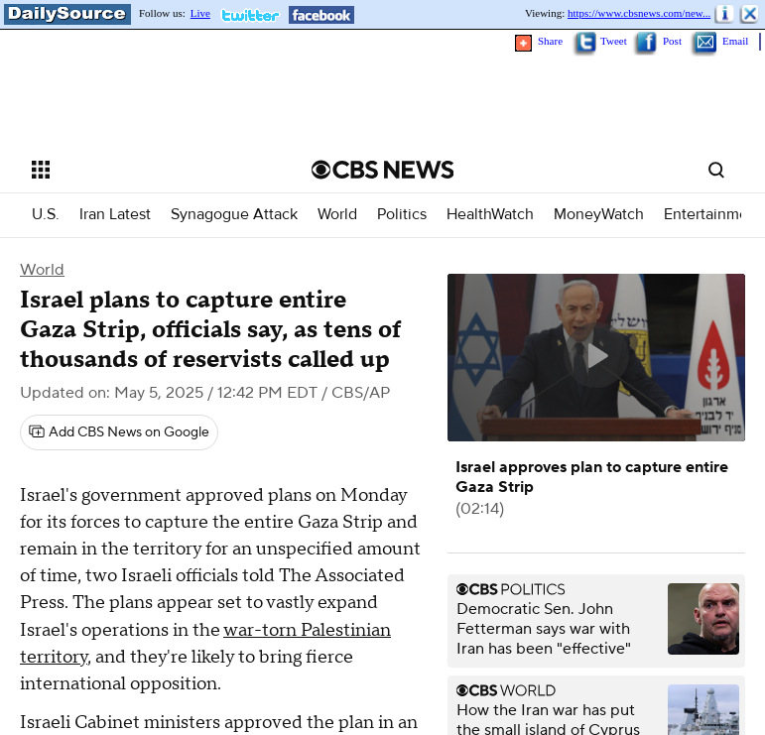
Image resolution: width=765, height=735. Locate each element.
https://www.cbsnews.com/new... (639, 13)
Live (200, 13)
